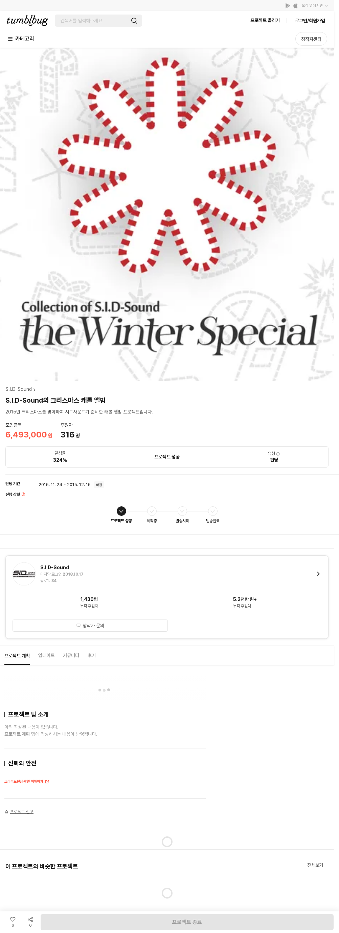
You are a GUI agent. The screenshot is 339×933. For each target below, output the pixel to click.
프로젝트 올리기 (265, 20)
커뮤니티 (71, 655)
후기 (92, 655)
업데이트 (46, 655)
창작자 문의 (90, 625)
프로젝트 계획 (17, 655)
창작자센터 (311, 39)
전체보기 (315, 865)
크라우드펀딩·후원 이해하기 (26, 782)
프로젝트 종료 (187, 922)
